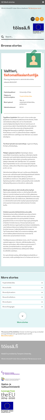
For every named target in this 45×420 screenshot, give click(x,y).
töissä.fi (21, 28)
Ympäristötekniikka (26, 96)
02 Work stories (8, 2)
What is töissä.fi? (6, 8)
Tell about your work (34, 8)
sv (42, 19)
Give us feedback (22, 8)
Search (3, 37)
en (33, 19)
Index (14, 8)
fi (37, 19)
